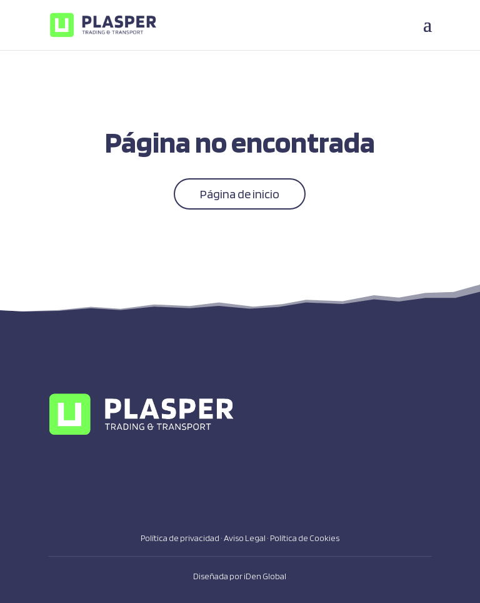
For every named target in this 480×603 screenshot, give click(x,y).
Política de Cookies (304, 538)
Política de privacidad (180, 538)
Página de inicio (239, 193)
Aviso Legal (245, 538)
